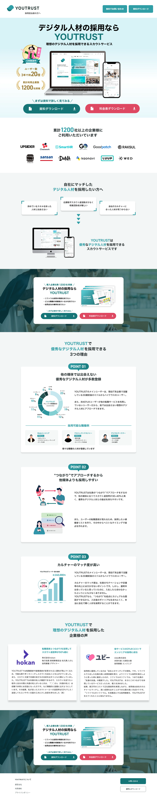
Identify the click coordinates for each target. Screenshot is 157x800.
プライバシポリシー (22, 792)
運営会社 (18, 784)
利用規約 (18, 788)
